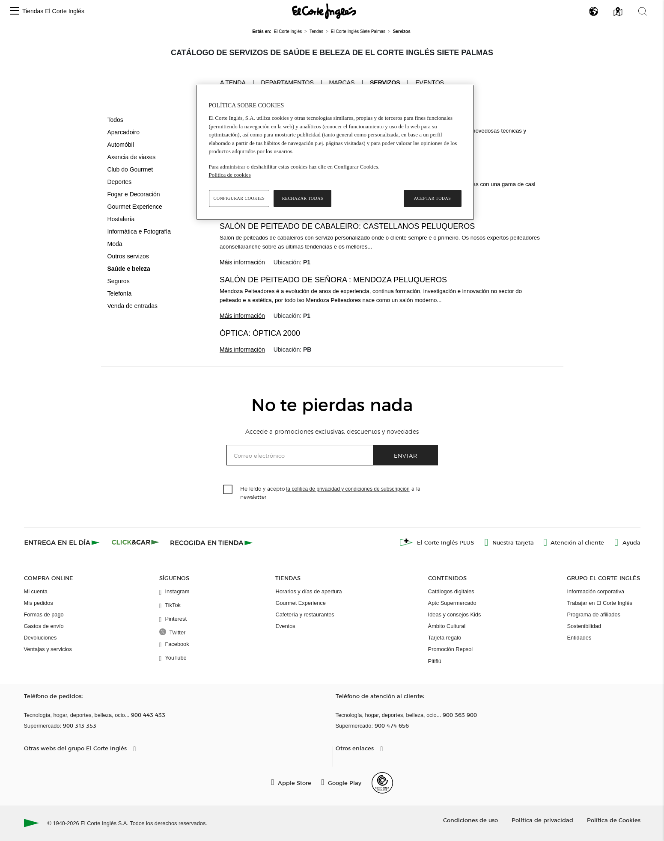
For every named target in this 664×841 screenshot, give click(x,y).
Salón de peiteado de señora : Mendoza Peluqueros (333, 279)
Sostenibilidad (584, 626)
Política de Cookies (613, 820)
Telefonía (119, 293)
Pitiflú (434, 661)
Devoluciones (40, 637)
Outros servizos (128, 256)
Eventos (429, 82)
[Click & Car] (135, 542)
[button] (14, 11)
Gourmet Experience (134, 206)
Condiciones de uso (470, 820)
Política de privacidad (542, 820)
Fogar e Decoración (133, 194)
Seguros (118, 281)
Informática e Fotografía (139, 231)
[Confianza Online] (382, 783)
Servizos (385, 82)
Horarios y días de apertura (308, 591)
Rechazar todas (302, 198)
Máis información (242, 262)
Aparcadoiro (123, 132)
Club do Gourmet (130, 169)
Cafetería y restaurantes (304, 614)
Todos (115, 119)
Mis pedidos (38, 603)
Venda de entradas (132, 305)
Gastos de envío (44, 626)
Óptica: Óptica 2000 (260, 333)
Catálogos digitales (451, 591)
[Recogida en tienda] (211, 542)
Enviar (405, 455)
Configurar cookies (239, 198)
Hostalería (121, 219)
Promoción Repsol (450, 649)
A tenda (233, 82)
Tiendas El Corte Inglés (53, 11)
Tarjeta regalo (445, 637)
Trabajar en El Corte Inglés (599, 603)
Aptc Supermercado (452, 603)
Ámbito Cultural (446, 626)
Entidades (579, 637)
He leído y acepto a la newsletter (330, 492)
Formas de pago (44, 614)
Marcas (341, 82)
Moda (114, 243)
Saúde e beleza (128, 268)
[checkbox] (228, 490)
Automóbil (120, 144)
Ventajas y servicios (48, 649)
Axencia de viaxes (131, 157)
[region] (335, 152)
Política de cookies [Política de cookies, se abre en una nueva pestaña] (230, 175)
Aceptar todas (432, 198)
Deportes (119, 181)
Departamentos (287, 82)
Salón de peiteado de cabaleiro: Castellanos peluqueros (347, 226)
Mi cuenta (36, 591)
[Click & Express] (62, 542)
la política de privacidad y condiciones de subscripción (348, 489)
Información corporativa (595, 591)
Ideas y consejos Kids (454, 614)
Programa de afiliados (593, 614)
